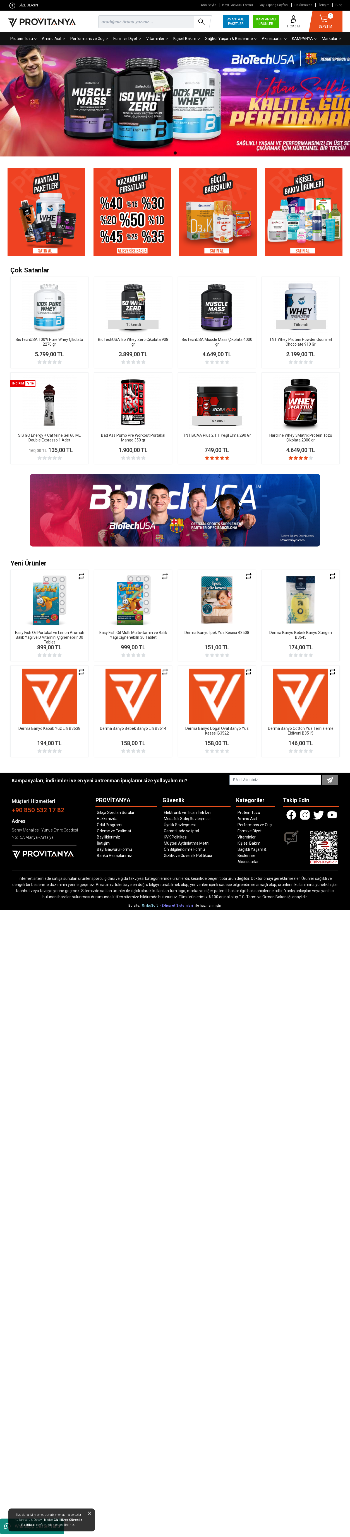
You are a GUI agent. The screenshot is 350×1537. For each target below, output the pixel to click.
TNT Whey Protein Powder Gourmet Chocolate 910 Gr (300, 341)
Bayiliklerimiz (108, 837)
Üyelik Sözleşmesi (180, 825)
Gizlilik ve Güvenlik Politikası (188, 855)
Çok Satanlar (29, 270)
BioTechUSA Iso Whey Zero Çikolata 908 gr (133, 341)
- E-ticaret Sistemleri (177, 906)
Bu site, (134, 906)
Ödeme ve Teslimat (114, 831)
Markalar (331, 38)
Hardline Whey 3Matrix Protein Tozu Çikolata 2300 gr (300, 437)
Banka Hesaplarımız (114, 855)
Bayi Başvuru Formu (237, 5)
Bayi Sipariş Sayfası (274, 5)
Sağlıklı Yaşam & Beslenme (230, 38)
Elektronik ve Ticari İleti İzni (187, 812)
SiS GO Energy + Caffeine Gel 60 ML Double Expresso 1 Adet (49, 437)
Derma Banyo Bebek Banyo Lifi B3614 (133, 728)
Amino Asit (53, 38)
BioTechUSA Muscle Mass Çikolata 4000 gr (217, 341)
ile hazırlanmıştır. (208, 906)
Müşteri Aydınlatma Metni (186, 843)
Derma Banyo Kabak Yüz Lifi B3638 (49, 728)
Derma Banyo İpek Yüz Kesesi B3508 (216, 632)
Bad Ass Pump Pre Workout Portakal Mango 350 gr (133, 437)
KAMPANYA (304, 38)
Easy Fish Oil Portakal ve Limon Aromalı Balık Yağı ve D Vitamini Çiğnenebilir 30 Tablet (49, 637)
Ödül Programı (109, 825)
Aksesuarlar (274, 38)
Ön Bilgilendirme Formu (184, 849)
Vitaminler (157, 38)
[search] (153, 21)
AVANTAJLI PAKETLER (235, 21)
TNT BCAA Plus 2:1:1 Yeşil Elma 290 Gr (217, 435)
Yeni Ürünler (28, 563)
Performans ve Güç (89, 38)
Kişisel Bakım (186, 38)
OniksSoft (150, 906)
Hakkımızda (303, 5)
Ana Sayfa (208, 5)
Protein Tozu (23, 38)
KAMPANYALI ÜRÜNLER (266, 21)
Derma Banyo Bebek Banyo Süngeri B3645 (300, 635)
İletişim (324, 5)
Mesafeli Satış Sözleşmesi (187, 818)
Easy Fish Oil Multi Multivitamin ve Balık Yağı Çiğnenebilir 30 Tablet (133, 635)
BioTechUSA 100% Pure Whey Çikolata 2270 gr (49, 341)
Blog (338, 5)
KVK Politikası (175, 837)
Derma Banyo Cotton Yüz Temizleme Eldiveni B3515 (301, 730)
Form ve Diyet (127, 38)
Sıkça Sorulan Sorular (116, 812)
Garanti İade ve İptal (181, 831)
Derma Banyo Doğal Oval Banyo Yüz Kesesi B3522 (217, 730)
